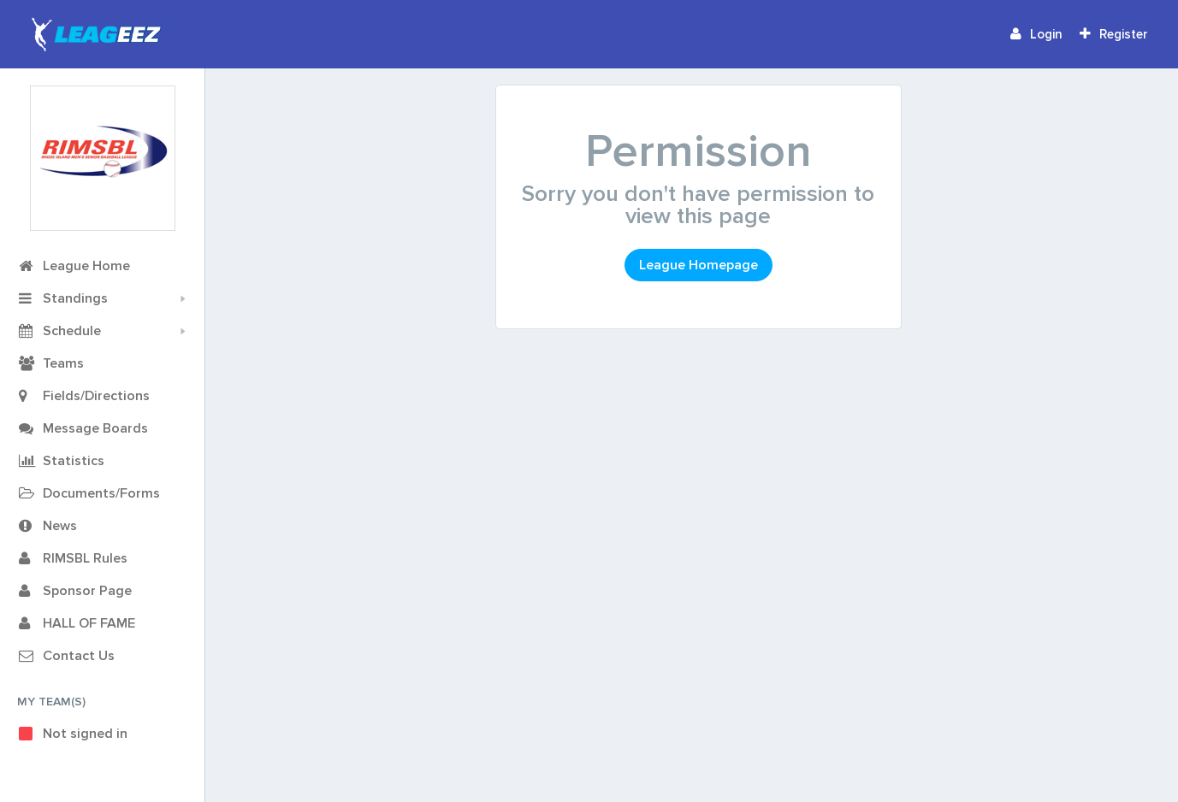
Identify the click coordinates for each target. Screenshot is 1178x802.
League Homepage (698, 265)
